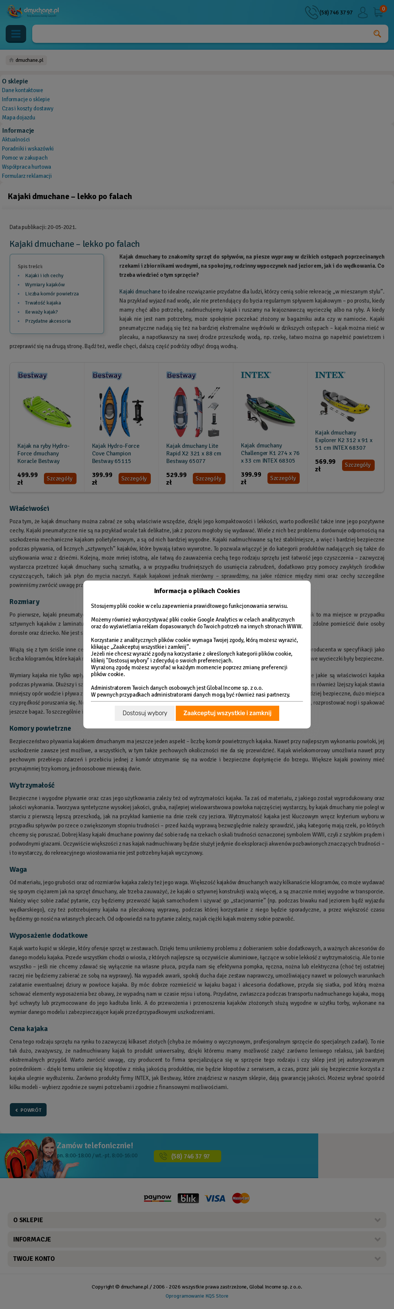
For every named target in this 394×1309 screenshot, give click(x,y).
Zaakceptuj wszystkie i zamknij (227, 713)
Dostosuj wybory (144, 713)
